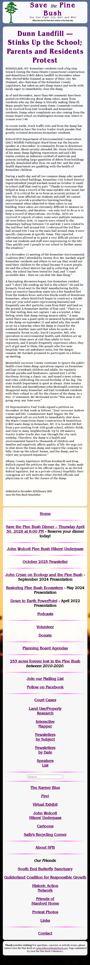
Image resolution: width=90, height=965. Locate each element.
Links (45, 920)
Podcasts (45, 614)
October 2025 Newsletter (45, 561)
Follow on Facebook (45, 687)
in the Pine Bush (57, 661)
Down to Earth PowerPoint (33, 601)
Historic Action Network (45, 888)
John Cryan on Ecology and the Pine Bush (43, 574)
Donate (45, 635)
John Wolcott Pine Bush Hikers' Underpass (45, 549)
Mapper (45, 726)
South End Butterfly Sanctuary (45, 869)
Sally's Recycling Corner (45, 834)
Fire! (45, 796)
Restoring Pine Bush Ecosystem (34, 588)
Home (45, 513)
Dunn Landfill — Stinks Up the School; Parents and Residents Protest (45, 47)
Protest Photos (45, 912)
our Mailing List (49, 678)
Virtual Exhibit (45, 804)
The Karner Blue (45, 787)
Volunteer (45, 627)
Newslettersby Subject (45, 737)
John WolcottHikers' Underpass (45, 815)
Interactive (45, 721)
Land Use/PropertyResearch (45, 711)
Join (31, 678)
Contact (45, 933)
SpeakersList (45, 763)
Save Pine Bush (53, 9)
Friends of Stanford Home (45, 901)
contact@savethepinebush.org (52, 948)
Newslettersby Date (45, 750)
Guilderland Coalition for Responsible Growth (45, 877)
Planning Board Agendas (45, 648)
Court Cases (45, 700)
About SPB (45, 847)
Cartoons (45, 826)
